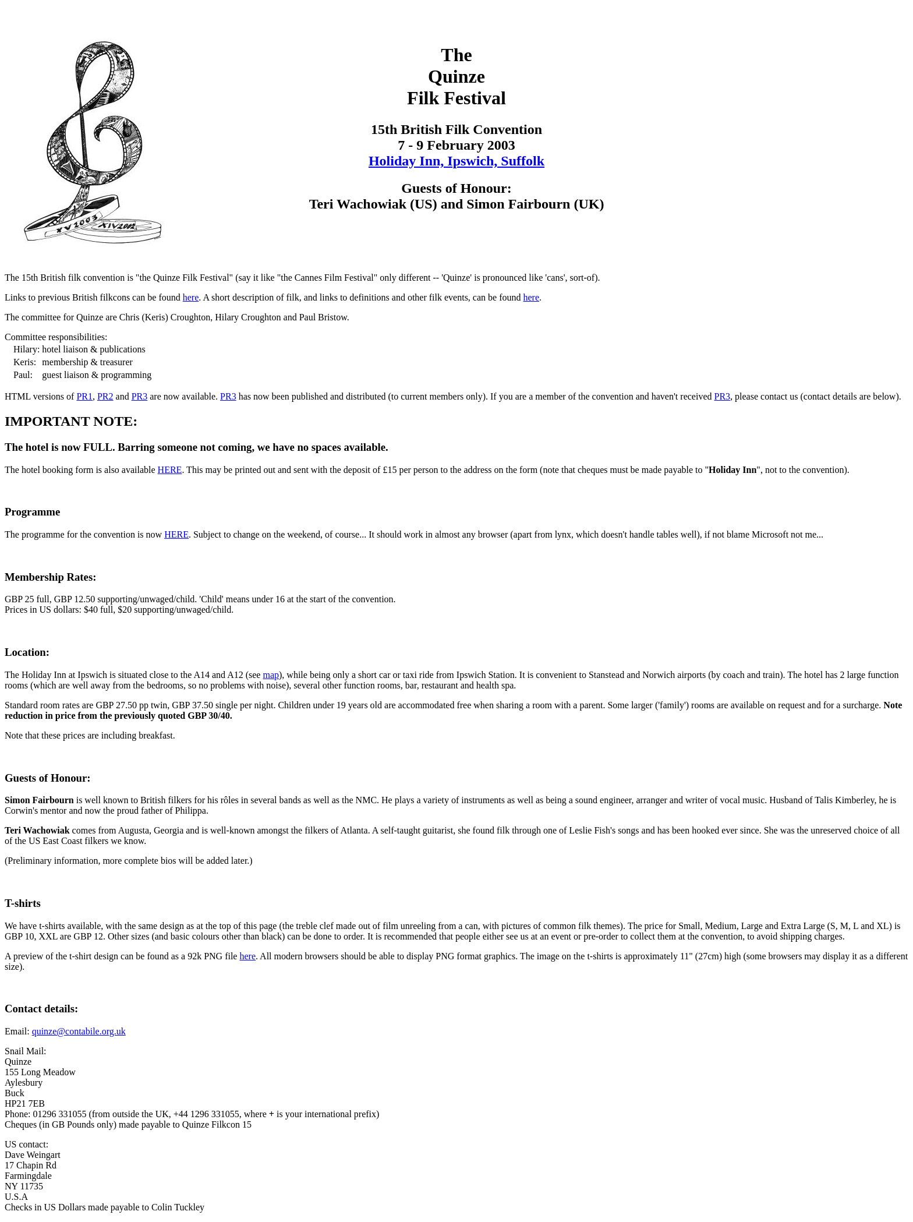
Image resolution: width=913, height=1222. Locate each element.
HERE (170, 470)
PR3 (140, 396)
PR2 (105, 396)
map (271, 675)
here (191, 297)
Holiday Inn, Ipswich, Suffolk (456, 160)
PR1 (84, 396)
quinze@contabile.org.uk (79, 1031)
